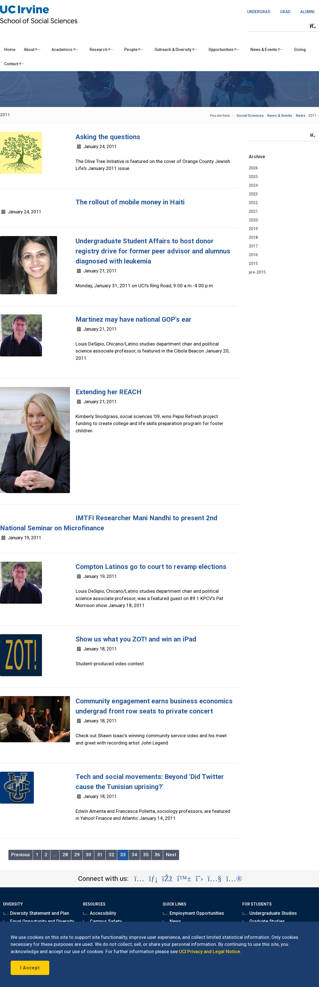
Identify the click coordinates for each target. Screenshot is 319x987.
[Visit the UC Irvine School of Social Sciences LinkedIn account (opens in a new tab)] (153, 879)
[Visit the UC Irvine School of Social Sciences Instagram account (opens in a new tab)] (139, 879)
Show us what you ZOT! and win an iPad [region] (136, 639)
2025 (253, 176)
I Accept (30, 967)
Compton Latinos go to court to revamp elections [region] (151, 567)
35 (146, 854)
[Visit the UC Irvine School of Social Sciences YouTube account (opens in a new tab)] (215, 879)
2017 (253, 246)
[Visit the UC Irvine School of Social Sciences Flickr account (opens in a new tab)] (234, 879)
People (133, 49)
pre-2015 (257, 272)
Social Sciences (250, 115)
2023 (253, 194)
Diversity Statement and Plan (36, 913)
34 (134, 854)
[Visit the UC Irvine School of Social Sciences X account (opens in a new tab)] (199, 879)
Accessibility (99, 913)
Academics (64, 49)
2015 (253, 263)
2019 (253, 229)
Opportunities (223, 49)
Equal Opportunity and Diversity (38, 921)
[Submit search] (313, 26)
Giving (300, 49)
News (300, 115)
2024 (253, 185)
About (32, 49)
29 (77, 854)
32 (111, 854)
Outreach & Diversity (175, 49)
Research (101, 49)
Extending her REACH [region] (109, 392)
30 (88, 854)
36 (157, 854)
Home (9, 49)
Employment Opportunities (193, 913)
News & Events (266, 49)
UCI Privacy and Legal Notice (209, 951)
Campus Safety (102, 921)
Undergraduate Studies (269, 913)
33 (123, 854)
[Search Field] (283, 26)
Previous (20, 854)
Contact (14, 64)
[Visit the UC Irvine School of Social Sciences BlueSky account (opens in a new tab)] (184, 879)
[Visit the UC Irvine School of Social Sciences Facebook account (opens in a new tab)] (167, 879)
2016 (253, 255)
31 (100, 854)
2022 (253, 202)
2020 (253, 220)
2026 (253, 168)
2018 (253, 237)
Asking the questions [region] (108, 137)
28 (65, 854)
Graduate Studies (263, 921)
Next (171, 854)
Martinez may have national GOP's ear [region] (133, 319)
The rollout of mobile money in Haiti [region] (130, 202)
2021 (253, 211)
